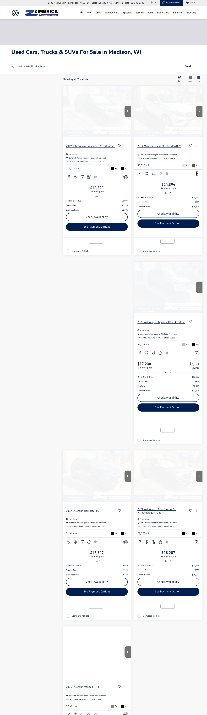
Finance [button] (177, 12)
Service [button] (140, 12)
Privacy (69, 701)
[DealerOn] (19, 701)
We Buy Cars (112, 12)
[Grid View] (189, 79)
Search (188, 66)
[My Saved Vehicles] (190, 3)
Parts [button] (150, 12)
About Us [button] (191, 12)
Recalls (163, 701)
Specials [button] (127, 12)
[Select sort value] (180, 79)
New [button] (89, 12)
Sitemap (61, 701)
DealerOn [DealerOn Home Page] (52, 701)
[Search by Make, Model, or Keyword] (99, 66)
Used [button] (98, 12)
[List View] (198, 79)
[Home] (81, 12)
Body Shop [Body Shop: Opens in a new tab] (163, 12)
